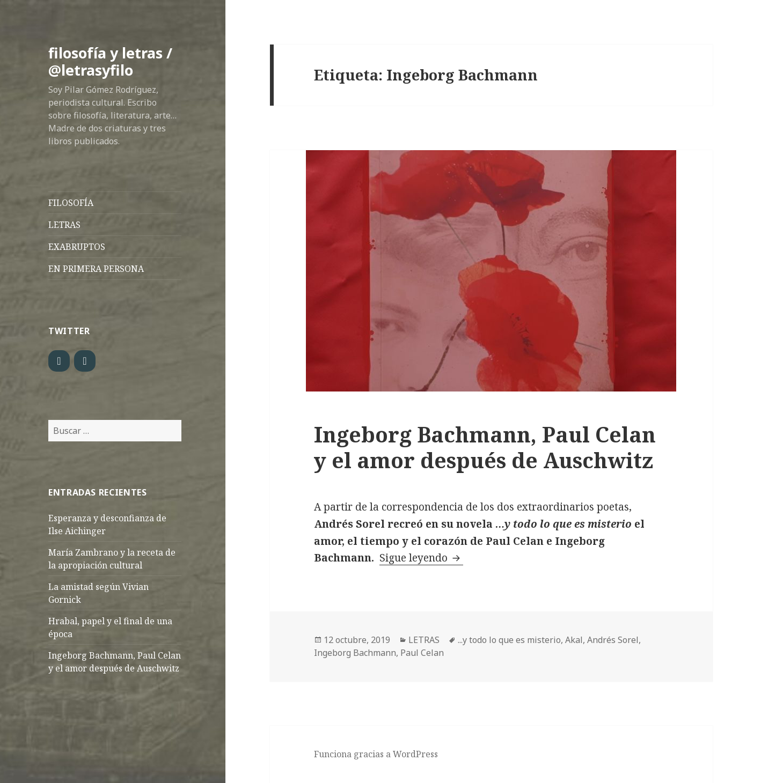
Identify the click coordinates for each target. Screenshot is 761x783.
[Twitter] (59, 361)
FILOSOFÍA (70, 203)
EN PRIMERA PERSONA (96, 269)
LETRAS (64, 225)
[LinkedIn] (85, 361)
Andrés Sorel (613, 640)
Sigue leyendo (421, 558)
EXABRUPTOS (76, 247)
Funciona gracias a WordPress (376, 754)
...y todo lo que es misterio (509, 640)
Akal (574, 640)
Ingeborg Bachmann (355, 653)
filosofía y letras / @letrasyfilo (110, 61)
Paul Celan (422, 653)
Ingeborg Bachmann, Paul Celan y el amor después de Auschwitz (485, 447)
